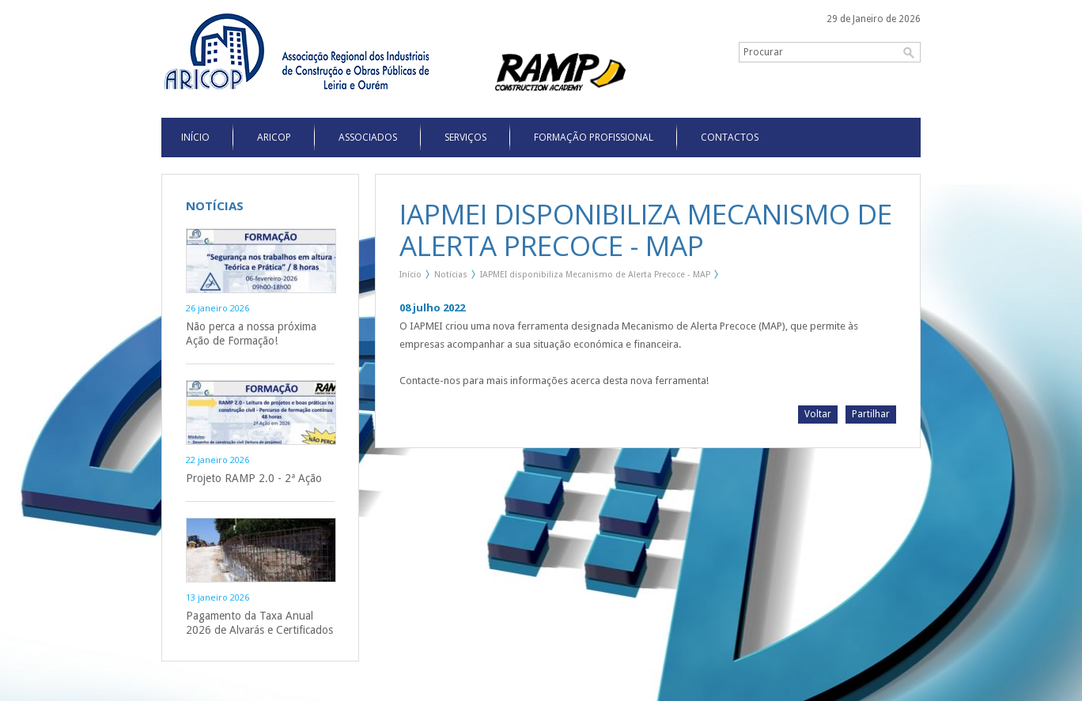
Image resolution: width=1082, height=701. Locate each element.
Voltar (817, 414)
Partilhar (871, 414)
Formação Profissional (593, 137)
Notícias (450, 274)
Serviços (465, 137)
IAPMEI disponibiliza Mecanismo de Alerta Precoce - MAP (595, 274)
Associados (368, 137)
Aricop (274, 137)
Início (410, 274)
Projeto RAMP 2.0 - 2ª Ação (254, 478)
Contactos (730, 137)
